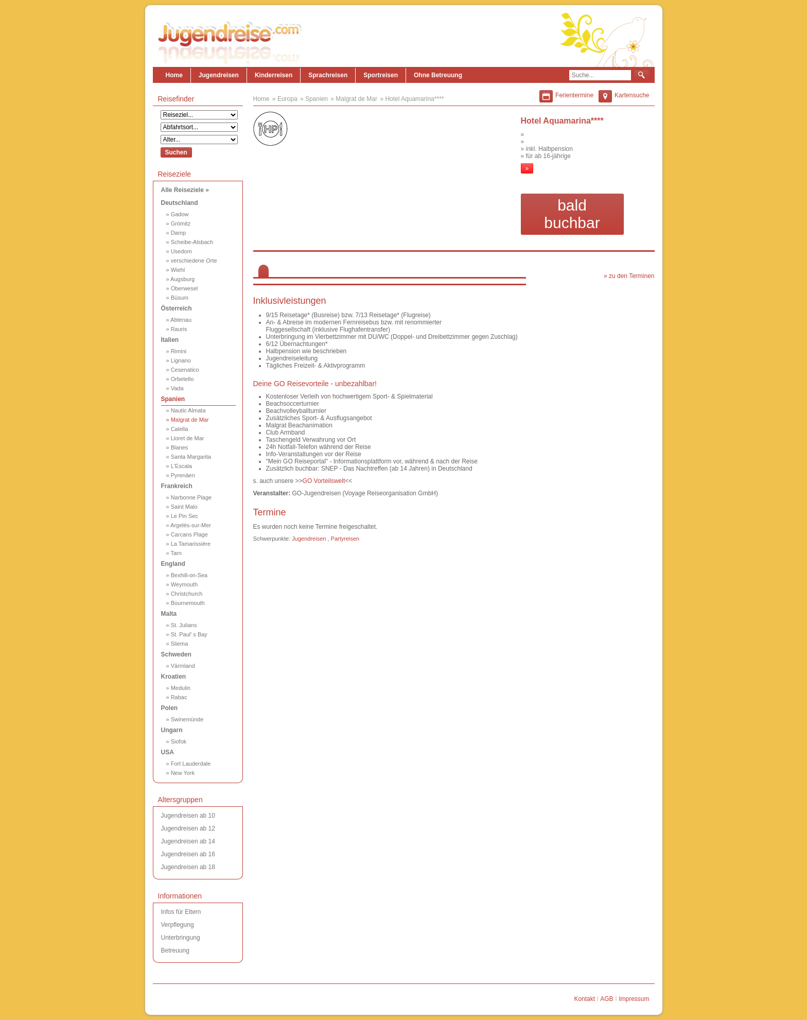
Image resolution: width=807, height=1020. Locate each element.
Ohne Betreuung (438, 75)
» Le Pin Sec (182, 516)
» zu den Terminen (629, 276)
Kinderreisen (273, 75)
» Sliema (177, 644)
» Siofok (176, 741)
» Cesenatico (182, 370)
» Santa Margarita (188, 457)
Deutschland (179, 202)
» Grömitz (178, 223)
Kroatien (173, 676)
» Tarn (174, 553)
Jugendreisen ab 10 (188, 815)
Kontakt (584, 998)
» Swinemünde (185, 719)
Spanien (173, 399)
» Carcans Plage (187, 534)
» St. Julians (181, 625)
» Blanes (177, 447)
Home (174, 75)
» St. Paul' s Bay (186, 634)
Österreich (176, 308)
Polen (169, 708)
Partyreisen (345, 538)
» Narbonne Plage (189, 497)
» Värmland (180, 666)
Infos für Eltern (181, 911)
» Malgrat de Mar (187, 420)
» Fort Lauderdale (188, 763)
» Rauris (176, 329)
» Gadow (177, 214)
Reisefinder (176, 99)
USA (167, 752)
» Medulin (178, 688)
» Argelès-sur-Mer (188, 525)
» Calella (177, 429)
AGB (606, 998)
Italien (170, 339)
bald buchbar (572, 214)
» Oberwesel (182, 288)
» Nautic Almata (186, 410)
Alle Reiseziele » (185, 190)
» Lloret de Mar (185, 438)
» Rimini (176, 351)
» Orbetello (180, 379)
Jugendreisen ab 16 (188, 854)
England (173, 563)
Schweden (176, 654)
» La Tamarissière (188, 544)
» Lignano (178, 360)
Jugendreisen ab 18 (188, 867)
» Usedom (179, 251)
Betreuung (175, 950)
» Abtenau (179, 320)
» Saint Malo (182, 507)
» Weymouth (182, 584)
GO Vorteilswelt (324, 481)
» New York (180, 773)
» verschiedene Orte (191, 260)
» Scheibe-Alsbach (190, 242)
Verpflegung (177, 924)
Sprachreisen (327, 75)
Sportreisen (380, 75)
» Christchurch (184, 594)
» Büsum (177, 298)
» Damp (176, 233)
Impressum (634, 998)
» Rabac (176, 697)
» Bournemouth (185, 603)
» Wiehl (175, 270)
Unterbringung (180, 937)
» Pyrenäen (180, 475)
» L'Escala (179, 466)
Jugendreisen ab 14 (188, 841)
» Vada (175, 388)
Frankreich (176, 486)
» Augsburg (180, 279)
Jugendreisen (219, 75)
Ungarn (172, 730)
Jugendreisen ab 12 (188, 828)
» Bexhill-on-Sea (187, 575)
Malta (169, 613)
